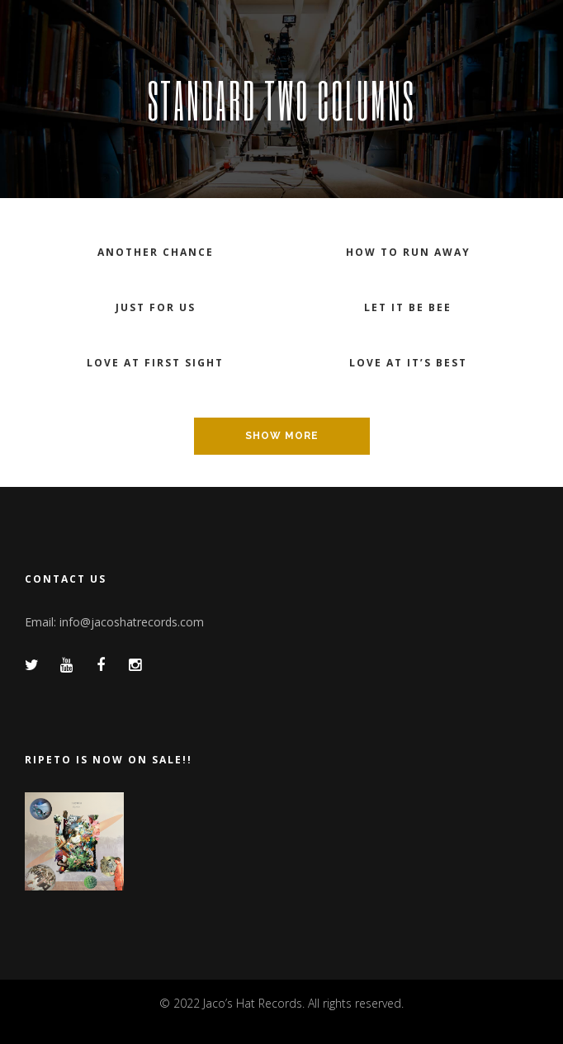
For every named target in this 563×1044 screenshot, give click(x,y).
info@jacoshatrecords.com (131, 622)
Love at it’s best (408, 363)
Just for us (156, 307)
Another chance (155, 252)
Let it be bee (408, 307)
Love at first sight (155, 363)
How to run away (408, 252)
